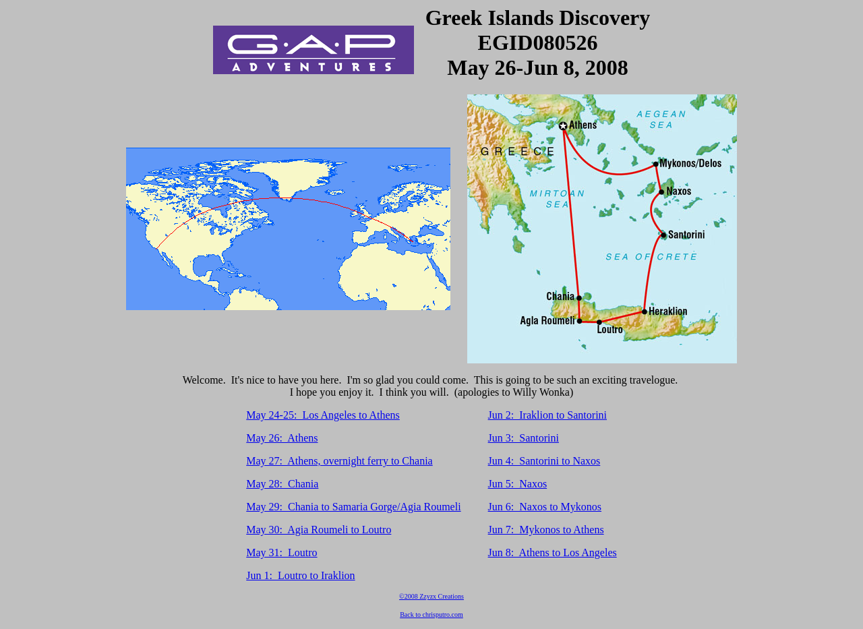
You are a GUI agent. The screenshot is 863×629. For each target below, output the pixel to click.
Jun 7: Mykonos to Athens (546, 529)
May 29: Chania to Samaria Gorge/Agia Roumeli (353, 506)
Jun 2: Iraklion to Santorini (547, 415)
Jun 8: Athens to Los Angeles (552, 552)
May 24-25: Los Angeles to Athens (323, 415)
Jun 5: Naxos (517, 483)
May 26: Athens (282, 438)
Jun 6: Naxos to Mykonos (544, 506)
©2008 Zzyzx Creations (431, 596)
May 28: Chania (282, 483)
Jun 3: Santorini (523, 438)
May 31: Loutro (281, 552)
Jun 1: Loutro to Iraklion (300, 575)
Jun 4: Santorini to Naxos (544, 461)
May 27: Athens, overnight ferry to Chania (339, 461)
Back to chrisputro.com (431, 614)
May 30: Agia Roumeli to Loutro (318, 529)
